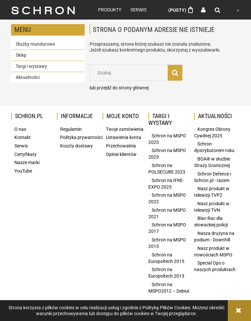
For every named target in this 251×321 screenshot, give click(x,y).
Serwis (21, 145)
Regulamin (71, 129)
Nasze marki (27, 162)
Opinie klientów (121, 154)
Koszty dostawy (76, 145)
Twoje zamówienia (124, 129)
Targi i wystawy (31, 66)
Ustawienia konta (123, 137)
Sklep (21, 55)
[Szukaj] (175, 73)
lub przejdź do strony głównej (119, 87)
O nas (20, 129)
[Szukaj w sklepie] (130, 72)
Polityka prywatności (81, 137)
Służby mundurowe (35, 44)
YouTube (23, 171)
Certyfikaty (25, 154)
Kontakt (22, 137)
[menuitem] (109, 10)
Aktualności (28, 77)
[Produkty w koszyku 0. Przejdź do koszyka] (180, 10)
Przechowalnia (121, 145)
